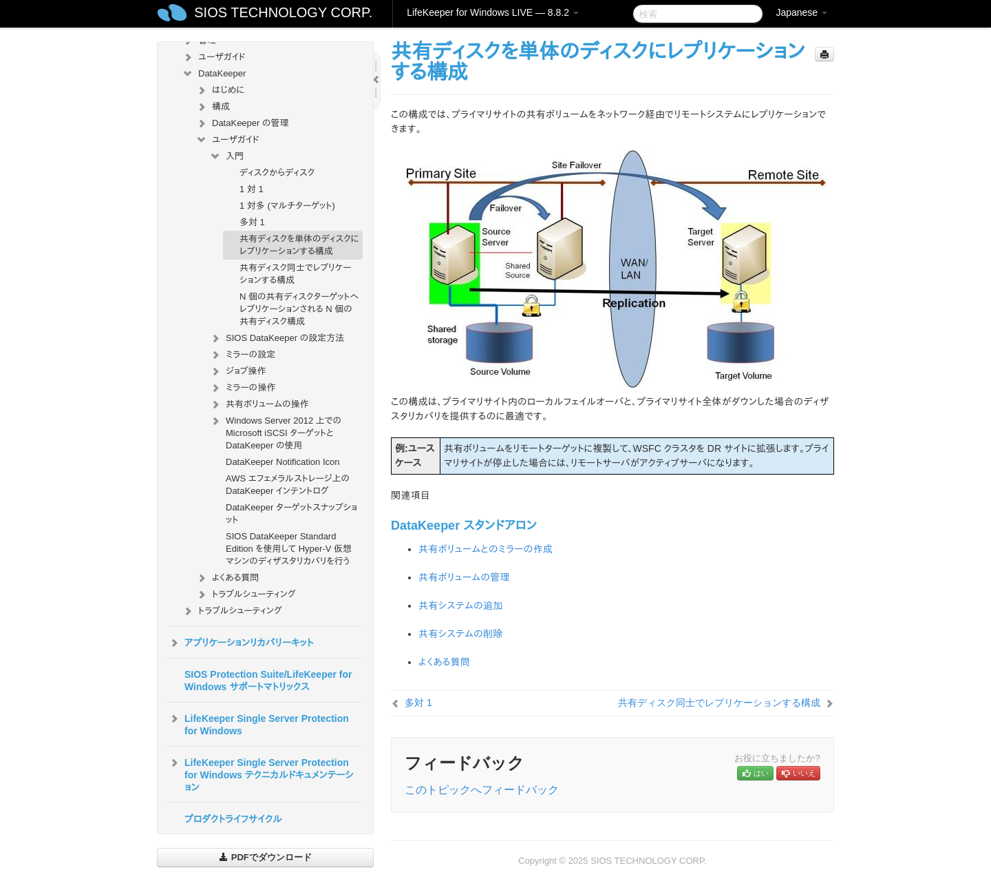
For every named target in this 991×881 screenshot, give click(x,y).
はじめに (219, 90)
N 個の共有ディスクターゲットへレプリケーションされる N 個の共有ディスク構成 (299, 309)
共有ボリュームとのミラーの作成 (485, 548)
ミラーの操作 (242, 388)
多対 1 (252, 222)
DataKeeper (214, 73)
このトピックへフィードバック (482, 790)
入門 (226, 156)
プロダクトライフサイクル (233, 819)
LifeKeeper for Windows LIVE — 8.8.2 (493, 12)
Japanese (801, 12)
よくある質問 (227, 578)
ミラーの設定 (242, 354)
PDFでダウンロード (265, 857)
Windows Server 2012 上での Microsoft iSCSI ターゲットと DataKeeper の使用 (275, 431)
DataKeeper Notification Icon (282, 462)
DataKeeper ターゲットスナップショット (291, 513)
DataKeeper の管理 (242, 123)
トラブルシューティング (245, 594)
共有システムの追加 (460, 605)
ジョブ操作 (237, 371)
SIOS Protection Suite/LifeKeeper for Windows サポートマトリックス (268, 680)
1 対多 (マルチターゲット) (287, 205)
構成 (212, 107)
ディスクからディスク (277, 172)
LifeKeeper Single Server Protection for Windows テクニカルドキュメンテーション (261, 773)
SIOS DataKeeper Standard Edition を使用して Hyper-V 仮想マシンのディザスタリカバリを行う (289, 548)
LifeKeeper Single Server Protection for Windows (258, 723)
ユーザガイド (214, 57)
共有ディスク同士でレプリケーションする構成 (295, 273)
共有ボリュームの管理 (464, 577)
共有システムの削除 (460, 633)
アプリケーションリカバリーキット (240, 642)
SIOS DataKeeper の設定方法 (276, 338)
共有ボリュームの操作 (259, 404)
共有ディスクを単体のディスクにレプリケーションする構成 (299, 245)
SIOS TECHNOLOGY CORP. (283, 12)
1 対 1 (251, 189)
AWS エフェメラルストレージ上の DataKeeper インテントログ (288, 484)
